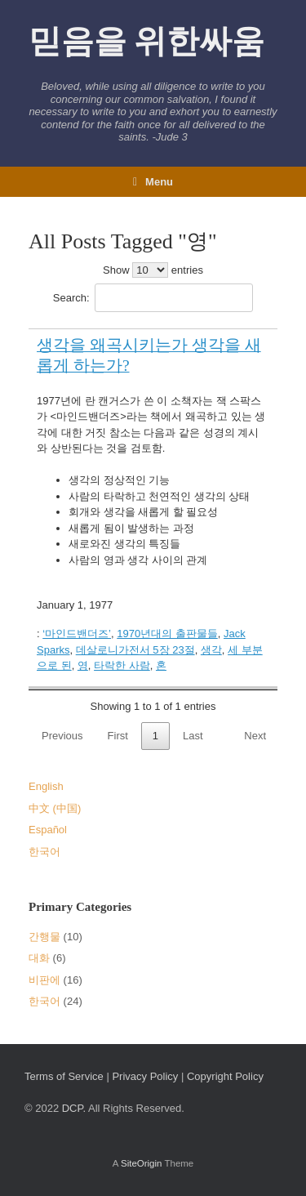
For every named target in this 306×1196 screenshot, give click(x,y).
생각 (211, 650)
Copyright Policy (225, 1076)
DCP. (74, 1108)
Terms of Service (64, 1076)
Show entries (153, 270)
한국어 (44, 852)
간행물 (44, 936)
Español (48, 829)
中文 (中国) (55, 808)
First (118, 736)
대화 (39, 958)
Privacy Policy (145, 1076)
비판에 (44, 980)
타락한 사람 (122, 665)
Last (193, 736)
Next (255, 736)
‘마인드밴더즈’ (76, 633)
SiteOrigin (141, 1163)
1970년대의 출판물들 (167, 633)
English (46, 786)
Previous (62, 736)
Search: (153, 298)
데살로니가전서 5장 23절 (135, 650)
